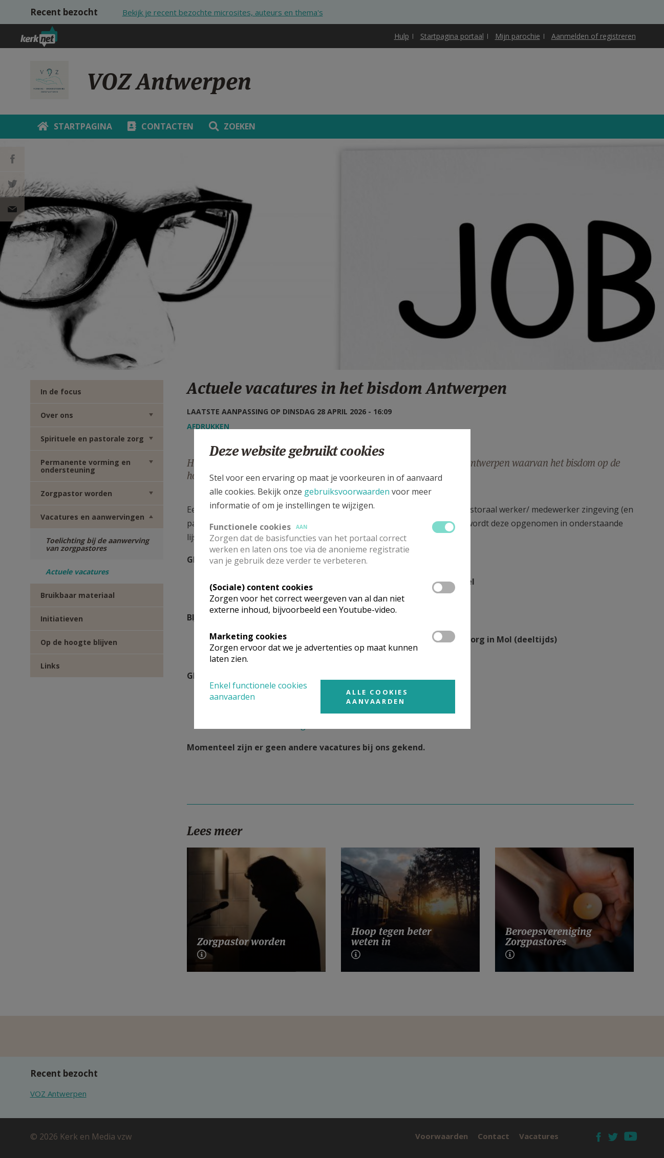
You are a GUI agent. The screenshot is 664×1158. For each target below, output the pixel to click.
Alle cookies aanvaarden (377, 696)
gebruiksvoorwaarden (347, 491)
